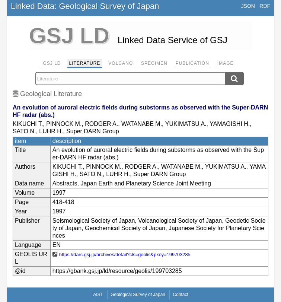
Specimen (154, 63)
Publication (192, 63)
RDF (264, 6)
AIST (98, 294)
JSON (248, 6)
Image (225, 63)
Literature (84, 63)
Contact (180, 294)
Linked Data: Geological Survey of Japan (85, 6)
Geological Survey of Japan (138, 294)
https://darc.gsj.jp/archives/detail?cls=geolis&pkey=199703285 (125, 254)
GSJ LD (52, 63)
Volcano (120, 63)
